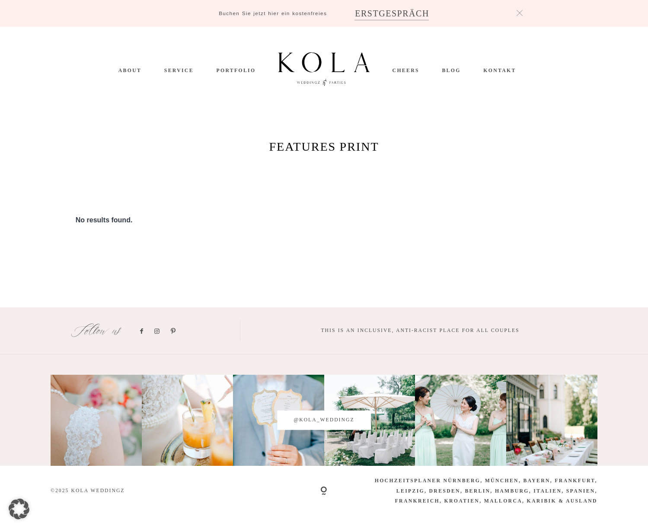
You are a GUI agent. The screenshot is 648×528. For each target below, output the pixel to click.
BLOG (451, 70)
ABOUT (129, 70)
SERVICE (179, 70)
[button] (19, 509)
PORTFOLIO (236, 70)
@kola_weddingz (324, 420)
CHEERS (406, 70)
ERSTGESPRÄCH (392, 13)
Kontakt (499, 70)
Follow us (97, 330)
